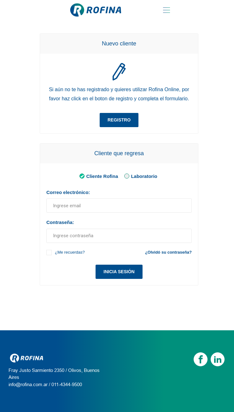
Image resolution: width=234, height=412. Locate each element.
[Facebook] (201, 359)
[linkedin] (218, 359)
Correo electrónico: (68, 192)
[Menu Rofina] (167, 10)
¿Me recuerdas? (70, 252)
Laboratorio (139, 176)
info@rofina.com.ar (28, 384)
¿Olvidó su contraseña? (168, 252)
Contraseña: (60, 222)
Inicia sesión (118, 271)
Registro (119, 119)
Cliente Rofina (97, 176)
